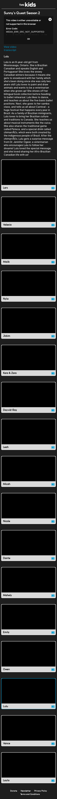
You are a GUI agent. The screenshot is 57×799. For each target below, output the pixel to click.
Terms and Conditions (30, 794)
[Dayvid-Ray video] (28, 397)
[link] (28, 5)
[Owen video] (28, 656)
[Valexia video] (28, 212)
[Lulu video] (28, 693)
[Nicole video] (28, 508)
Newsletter (26, 790)
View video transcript (10, 48)
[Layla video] (28, 767)
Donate (13, 790)
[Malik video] (28, 249)
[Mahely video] (28, 582)
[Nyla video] (28, 286)
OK (28, 39)
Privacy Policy (40, 790)
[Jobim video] (28, 323)
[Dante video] (28, 545)
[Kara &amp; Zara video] (28, 360)
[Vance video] (28, 730)
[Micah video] (28, 471)
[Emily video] (28, 619)
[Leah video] (28, 434)
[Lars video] (28, 175)
